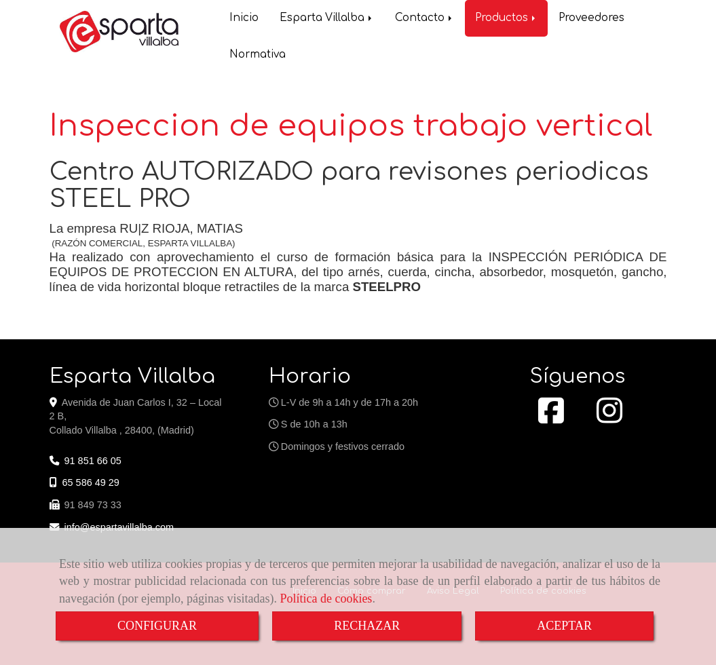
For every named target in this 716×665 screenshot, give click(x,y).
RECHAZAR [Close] (367, 625)
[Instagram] (609, 416)
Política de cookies (326, 598)
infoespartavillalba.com (119, 525)
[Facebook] (551, 416)
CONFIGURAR (157, 625)
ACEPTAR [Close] (564, 625)
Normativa (257, 48)
